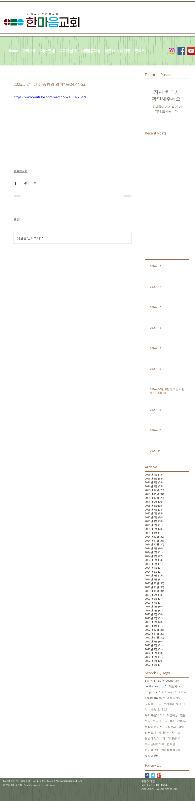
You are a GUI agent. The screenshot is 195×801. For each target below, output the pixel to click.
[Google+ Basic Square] (159, 775)
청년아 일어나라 (155, 738)
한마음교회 (152, 749)
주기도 (176, 732)
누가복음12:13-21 (156, 709)
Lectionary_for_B (156, 686)
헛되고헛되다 (153, 755)
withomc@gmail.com (71, 780)
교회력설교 (20, 171)
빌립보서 (170, 726)
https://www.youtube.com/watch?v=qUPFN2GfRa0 (51, 97)
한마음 (171, 744)
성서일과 (150, 732)
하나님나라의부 (154, 744)
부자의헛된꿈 (178, 721)
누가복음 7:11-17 (174, 703)
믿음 (183, 715)
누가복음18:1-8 (154, 715)
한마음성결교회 (171, 749)
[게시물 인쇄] (35, 184)
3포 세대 (150, 680)
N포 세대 (174, 686)
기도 (158, 703)
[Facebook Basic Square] (147, 775)
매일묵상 (172, 715)
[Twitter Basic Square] (153, 775)
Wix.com (50, 784)
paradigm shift (155, 698)
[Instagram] (172, 51)
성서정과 (164, 732)
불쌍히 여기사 (153, 726)
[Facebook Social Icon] (181, 51)
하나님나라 (174, 738)
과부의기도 (174, 698)
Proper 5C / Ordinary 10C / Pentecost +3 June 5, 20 (167, 692)
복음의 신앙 (160, 721)
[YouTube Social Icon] (191, 51)
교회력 (149, 703)
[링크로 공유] (25, 184)
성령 (181, 726)
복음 (147, 721)
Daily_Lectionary (168, 680)
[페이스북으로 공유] (15, 184)
